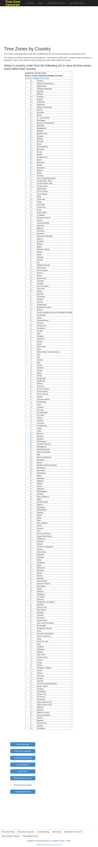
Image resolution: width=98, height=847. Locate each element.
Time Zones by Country (23, 785)
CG (31, 186)
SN (31, 612)
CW (31, 215)
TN (31, 660)
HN (31, 328)
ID (31, 339)
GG (31, 289)
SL (31, 607)
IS (31, 360)
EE (31, 244)
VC (31, 697)
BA (31, 123)
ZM (31, 726)
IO (31, 352)
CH (31, 189)
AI (31, 91)
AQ (31, 102)
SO (31, 615)
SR (31, 618)
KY (31, 399)
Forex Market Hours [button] (30, 836)
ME (31, 441)
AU (31, 112)
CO (31, 205)
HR (31, 331)
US (31, 686)
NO (31, 512)
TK (31, 652)
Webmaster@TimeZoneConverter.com (49, 844)
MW (31, 484)
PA (31, 528)
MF (31, 444)
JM (31, 368)
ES (31, 255)
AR (31, 105)
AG (31, 89)
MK (31, 452)
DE (31, 226)
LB (31, 407)
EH (31, 249)
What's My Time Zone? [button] (73, 832)
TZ (31, 676)
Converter (30, 3)
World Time (22, 771)
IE (31, 341)
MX (31, 486)
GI (31, 294)
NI (31, 507)
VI (31, 705)
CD (31, 181)
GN (31, 302)
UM (31, 684)
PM (31, 547)
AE (31, 83)
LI (31, 412)
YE (31, 718)
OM (31, 526)
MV (31, 481)
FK (31, 265)
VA (31, 694)
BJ (31, 144)
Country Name (43, 78)
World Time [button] (56, 832)
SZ (31, 634)
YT (31, 720)
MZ (31, 491)
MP (31, 465)
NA (31, 494)
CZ (31, 223)
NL (31, 510)
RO (31, 570)
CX (31, 218)
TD (31, 639)
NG (31, 505)
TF (31, 641)
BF (31, 133)
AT (31, 110)
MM (31, 457)
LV (31, 428)
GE (31, 284)
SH (31, 597)
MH (31, 449)
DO (31, 236)
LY (31, 431)
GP (31, 305)
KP (31, 391)
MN (31, 460)
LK (31, 415)
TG (31, 644)
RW (31, 578)
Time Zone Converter (23, 751)
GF (31, 286)
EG (31, 247)
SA (31, 581)
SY (31, 631)
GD (31, 281)
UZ (31, 691)
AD (31, 81)
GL (31, 297)
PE (31, 531)
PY (31, 562)
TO (31, 663)
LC (31, 410)
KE (31, 376)
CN (31, 202)
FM (31, 268)
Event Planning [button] (43, 832)
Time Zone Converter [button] (26, 832)
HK (31, 326)
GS (31, 312)
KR (31, 394)
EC (31, 241)
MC (31, 436)
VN (31, 707)
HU (31, 336)
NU (31, 520)
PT (31, 557)
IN (31, 349)
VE (31, 699)
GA (31, 276)
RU (31, 576)
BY (31, 170)
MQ (31, 468)
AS (31, 107)
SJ (31, 602)
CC (31, 178)
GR (31, 310)
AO (31, 99)
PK (31, 541)
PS (31, 555)
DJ (31, 228)
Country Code (31, 78)
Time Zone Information (22, 758)
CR (31, 207)
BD (31, 128)
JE (31, 365)
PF (31, 534)
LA (31, 405)
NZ (31, 523)
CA (31, 176)
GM (31, 299)
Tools (41, 3)
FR (31, 273)
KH (31, 381)
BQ (31, 157)
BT (31, 165)
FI (31, 260)
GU (31, 318)
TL (31, 655)
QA (31, 565)
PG (31, 536)
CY (31, 220)
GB (31, 278)
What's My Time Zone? (56, 3)
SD (31, 589)
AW (31, 115)
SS (31, 620)
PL (31, 544)
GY (31, 323)
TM (31, 657)
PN (31, 549)
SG (31, 594)
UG (31, 681)
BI (31, 141)
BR (31, 160)
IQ (31, 355)
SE (31, 591)
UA (31, 678)
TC (31, 636)
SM (31, 610)
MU (31, 478)
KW (31, 397)
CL (31, 197)
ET (31, 257)
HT (31, 334)
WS (31, 715)
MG (31, 447)
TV (31, 670)
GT (31, 315)
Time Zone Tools (22, 744)
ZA (31, 723)
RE (31, 568)
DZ (31, 239)
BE (31, 131)
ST (31, 623)
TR (31, 665)
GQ (31, 307)
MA (31, 434)
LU (31, 426)
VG (31, 702)
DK (31, 231)
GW (31, 320)
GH (31, 291)
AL (31, 94)
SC (31, 586)
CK (31, 194)
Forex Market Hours (77, 3)
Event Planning (23, 765)
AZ (31, 120)
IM (31, 347)
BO (31, 155)
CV (31, 212)
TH (31, 647)
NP (31, 515)
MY (31, 489)
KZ (31, 402)
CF (31, 183)
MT (31, 476)
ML (31, 455)
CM (31, 199)
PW (31, 560)
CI (31, 191)
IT (31, 362)
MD (31, 439)
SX (31, 628)
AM (31, 97)
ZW (31, 728)
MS (31, 473)
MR (31, 470)
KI (31, 384)
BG (31, 136)
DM (31, 233)
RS (31, 573)
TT (31, 668)
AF (31, 86)
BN (31, 152)
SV (31, 626)
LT (31, 423)
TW (31, 673)
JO (31, 370)
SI (31, 599)
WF (31, 713)
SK (31, 605)
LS (31, 420)
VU (31, 710)
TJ (31, 649)
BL (31, 147)
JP (31, 373)
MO (31, 462)
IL (31, 344)
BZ (31, 173)
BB (31, 126)
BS (31, 162)
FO (31, 270)
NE (31, 499)
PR (31, 552)
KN (31, 389)
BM (31, 149)
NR (31, 518)
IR (31, 357)
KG (31, 378)
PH (31, 539)
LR (31, 418)
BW (31, 168)
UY (31, 689)
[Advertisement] (49, 23)
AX (31, 118)
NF (31, 502)
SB (31, 584)
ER (31, 252)
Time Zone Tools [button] (8, 832)
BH (31, 139)
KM (31, 386)
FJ (31, 262)
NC (31, 497)
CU (31, 210)
